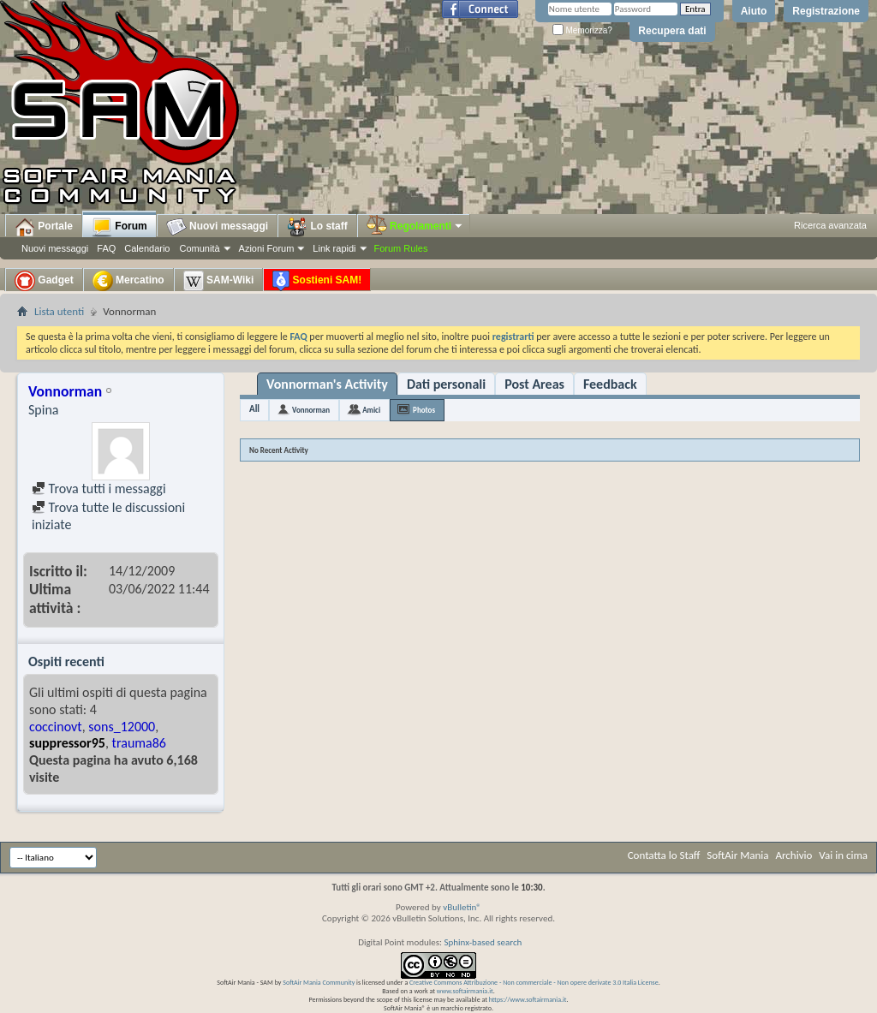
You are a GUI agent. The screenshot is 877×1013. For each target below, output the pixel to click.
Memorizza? (582, 30)
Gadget (44, 281)
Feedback (610, 384)
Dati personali (446, 384)
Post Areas (534, 384)
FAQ (106, 248)
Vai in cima (843, 855)
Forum (119, 227)
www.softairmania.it (465, 990)
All (254, 408)
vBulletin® (462, 907)
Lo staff (317, 227)
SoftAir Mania (737, 855)
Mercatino (128, 281)
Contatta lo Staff (664, 855)
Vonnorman (311, 409)
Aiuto (754, 11)
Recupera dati (672, 31)
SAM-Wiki (218, 281)
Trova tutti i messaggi (99, 488)
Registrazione (826, 11)
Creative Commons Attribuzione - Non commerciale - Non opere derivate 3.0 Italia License (534, 982)
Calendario (147, 248)
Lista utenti (59, 311)
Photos (424, 409)
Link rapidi (334, 248)
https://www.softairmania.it (528, 999)
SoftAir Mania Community (319, 982)
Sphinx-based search (483, 942)
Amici (371, 409)
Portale (44, 227)
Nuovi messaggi (54, 248)
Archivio (794, 855)
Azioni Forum (267, 248)
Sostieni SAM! (316, 281)
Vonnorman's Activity (327, 384)
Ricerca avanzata (830, 225)
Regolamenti (415, 226)
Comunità (199, 248)
